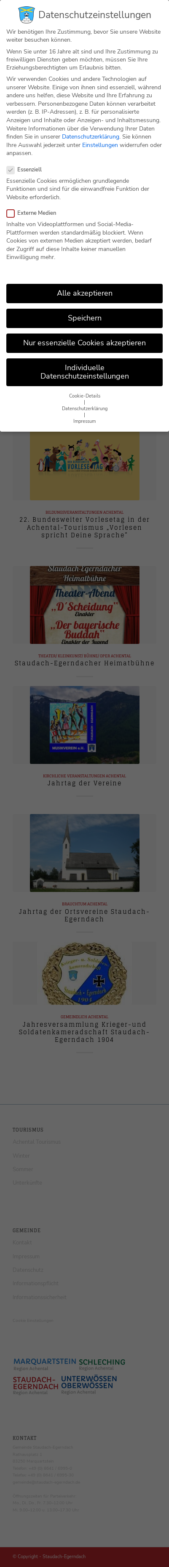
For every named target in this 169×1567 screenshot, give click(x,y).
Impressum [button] (84, 413)
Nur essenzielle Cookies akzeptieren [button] (84, 334)
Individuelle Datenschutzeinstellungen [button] (84, 363)
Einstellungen (100, 136)
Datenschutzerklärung (90, 128)
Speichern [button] (85, 309)
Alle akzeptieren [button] (85, 284)
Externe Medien (34, 204)
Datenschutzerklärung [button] (84, 400)
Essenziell (27, 161)
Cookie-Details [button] (84, 387)
